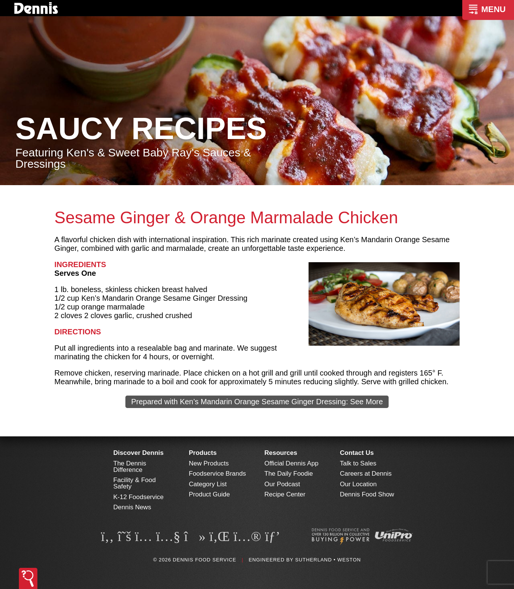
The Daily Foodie (288, 473)
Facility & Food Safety (134, 483)
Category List (208, 484)
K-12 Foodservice (138, 497)
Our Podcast (282, 484)
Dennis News (132, 507)
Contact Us (357, 452)
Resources (280, 452)
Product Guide (209, 494)
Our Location (358, 484)
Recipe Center (285, 494)
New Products (209, 463)
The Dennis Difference (129, 466)
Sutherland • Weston (328, 560)
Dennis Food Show (367, 494)
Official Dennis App (291, 463)
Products (203, 452)
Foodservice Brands (217, 473)
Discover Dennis (138, 452)
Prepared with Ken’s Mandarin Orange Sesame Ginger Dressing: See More (257, 401)
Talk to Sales (358, 463)
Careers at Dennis (366, 473)
